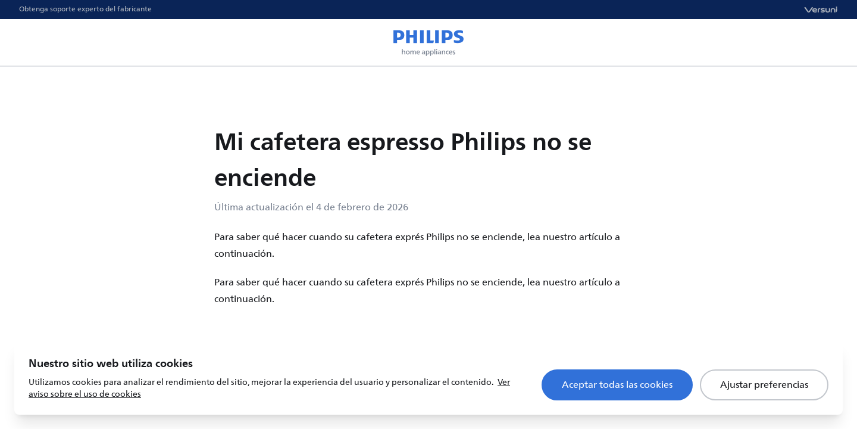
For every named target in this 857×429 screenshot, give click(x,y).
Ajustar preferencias (764, 385)
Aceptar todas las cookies (617, 385)
